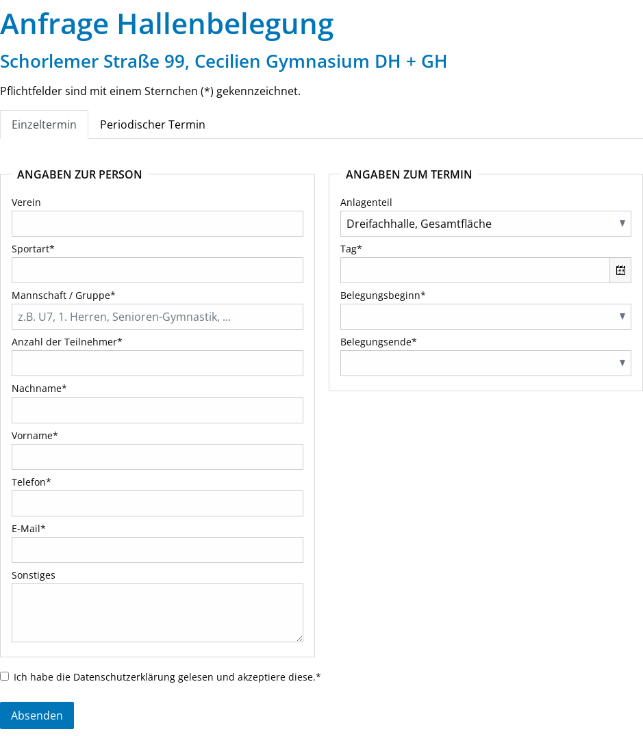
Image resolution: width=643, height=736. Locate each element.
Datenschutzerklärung (124, 676)
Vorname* (35, 435)
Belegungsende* (378, 341)
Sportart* (33, 248)
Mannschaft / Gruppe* (64, 295)
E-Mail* (29, 528)
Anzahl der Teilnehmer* (67, 341)
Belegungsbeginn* (383, 295)
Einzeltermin (44, 124)
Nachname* (39, 388)
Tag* (351, 248)
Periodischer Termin (152, 124)
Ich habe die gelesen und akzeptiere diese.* (167, 676)
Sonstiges (33, 574)
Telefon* (31, 481)
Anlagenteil (366, 202)
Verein (26, 202)
